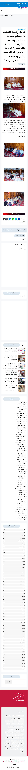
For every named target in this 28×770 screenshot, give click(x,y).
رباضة (23, 596)
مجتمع (23, 654)
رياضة (23, 602)
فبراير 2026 (22, 408)
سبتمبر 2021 (22, 509)
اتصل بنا (17, 767)
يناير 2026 (23, 410)
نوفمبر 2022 (22, 482)
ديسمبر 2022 (22, 481)
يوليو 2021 (22, 513)
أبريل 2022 (22, 496)
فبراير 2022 (22, 500)
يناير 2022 (23, 502)
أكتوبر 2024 (22, 438)
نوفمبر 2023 (22, 459)
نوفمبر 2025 (22, 413)
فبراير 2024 (22, 454)
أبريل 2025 (22, 427)
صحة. (23, 631)
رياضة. (23, 611)
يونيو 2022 (22, 492)
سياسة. (23, 619)
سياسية (23, 622)
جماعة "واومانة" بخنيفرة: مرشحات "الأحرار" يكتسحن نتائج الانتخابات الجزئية (10, 365)
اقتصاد (23, 535)
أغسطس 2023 (21, 465)
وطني (23, 663)
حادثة (23, 567)
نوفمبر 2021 (22, 505)
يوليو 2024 (22, 444)
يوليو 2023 (22, 467)
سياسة (23, 616)
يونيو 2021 (23, 515)
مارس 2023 (22, 475)
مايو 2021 (23, 517)
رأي (24, 590)
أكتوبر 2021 (22, 507)
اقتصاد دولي (22, 538)
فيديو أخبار (23, 648)
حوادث (23, 570)
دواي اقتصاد (22, 576)
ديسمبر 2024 (22, 435)
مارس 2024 (22, 452)
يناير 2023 (23, 479)
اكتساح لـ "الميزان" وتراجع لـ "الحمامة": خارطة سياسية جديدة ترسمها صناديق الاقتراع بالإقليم (10, 380)
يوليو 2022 (22, 490)
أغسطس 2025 (21, 419)
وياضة (23, 669)
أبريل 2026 (22, 404)
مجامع (23, 651)
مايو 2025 (23, 425)
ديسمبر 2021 (22, 504)
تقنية (24, 552)
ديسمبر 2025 (22, 412)
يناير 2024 (23, 456)
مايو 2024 (22, 448)
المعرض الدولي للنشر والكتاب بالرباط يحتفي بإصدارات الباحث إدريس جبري (10, 358)
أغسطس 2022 (21, 488)
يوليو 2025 (22, 421)
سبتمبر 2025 (22, 417)
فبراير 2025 (22, 431)
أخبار (24, 529)
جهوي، (19, 29)
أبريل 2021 (22, 519)
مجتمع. (23, 660)
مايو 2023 (23, 471)
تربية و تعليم (22, 547)
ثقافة (23, 555)
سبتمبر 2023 (22, 463)
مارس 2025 (22, 429)
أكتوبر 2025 (22, 415)
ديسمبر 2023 (22, 458)
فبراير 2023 (22, 477)
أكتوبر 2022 (22, 484)
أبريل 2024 (22, 450)
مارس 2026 (22, 406)
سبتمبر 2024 (22, 440)
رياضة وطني (22, 608)
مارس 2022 (22, 498)
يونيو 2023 (22, 469)
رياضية (23, 613)
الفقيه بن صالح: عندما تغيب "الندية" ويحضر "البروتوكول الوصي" (10, 387)
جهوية (23, 564)
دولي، (23, 587)
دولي (24, 579)
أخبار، (24, 532)
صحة (23, 625)
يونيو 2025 (22, 423)
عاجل (23, 634)
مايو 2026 (23, 402)
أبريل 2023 (22, 473)
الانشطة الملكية (21, 541)
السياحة (23, 544)
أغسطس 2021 (21, 511)
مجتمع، (23, 657)
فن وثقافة (22, 640)
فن (24, 637)
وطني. (23, 666)
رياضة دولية (22, 605)
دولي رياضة (22, 584)
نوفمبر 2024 (22, 436)
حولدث (23, 573)
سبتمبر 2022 (22, 486)
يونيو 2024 (22, 446)
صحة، (23, 628)
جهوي (23, 29)
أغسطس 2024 (21, 442)
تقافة (23, 550)
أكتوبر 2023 (22, 461)
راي (24, 593)
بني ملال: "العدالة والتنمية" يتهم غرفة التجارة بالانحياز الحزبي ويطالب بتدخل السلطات (10, 373)
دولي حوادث (22, 581)
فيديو (23, 645)
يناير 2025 (23, 433)
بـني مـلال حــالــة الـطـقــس (14, 20)
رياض (23, 599)
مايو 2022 (23, 494)
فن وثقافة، (7, 743)
